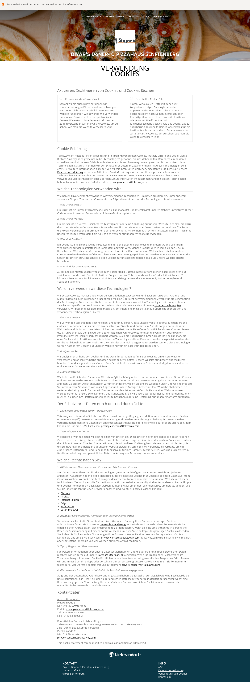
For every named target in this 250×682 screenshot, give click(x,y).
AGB (160, 667)
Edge (63, 503)
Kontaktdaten (139, 16)
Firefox (65, 496)
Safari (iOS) (67, 506)
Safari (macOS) (69, 509)
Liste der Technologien (168, 305)
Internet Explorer (71, 499)
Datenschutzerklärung (70, 172)
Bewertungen (114, 16)
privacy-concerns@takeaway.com (129, 182)
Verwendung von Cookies (173, 673)
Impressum (160, 16)
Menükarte (93, 16)
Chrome (65, 493)
